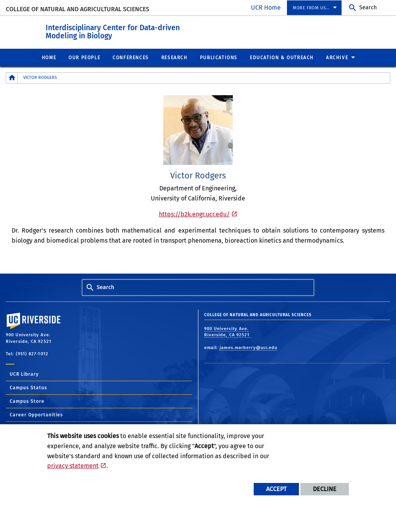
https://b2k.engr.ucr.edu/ (194, 213)
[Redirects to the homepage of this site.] (12, 77)
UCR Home (266, 7)
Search (368, 7)
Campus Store (27, 401)
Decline (324, 489)
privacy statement (73, 465)
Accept (276, 489)
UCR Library (24, 374)
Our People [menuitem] (84, 57)
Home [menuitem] (49, 57)
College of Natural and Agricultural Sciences (77, 9)
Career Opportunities (36, 414)
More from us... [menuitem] (311, 7)
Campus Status (28, 387)
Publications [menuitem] (218, 57)
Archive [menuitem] (337, 57)
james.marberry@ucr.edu (248, 347)
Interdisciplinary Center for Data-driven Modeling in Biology (148, 30)
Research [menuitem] (174, 57)
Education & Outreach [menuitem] (282, 57)
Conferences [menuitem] (131, 57)
